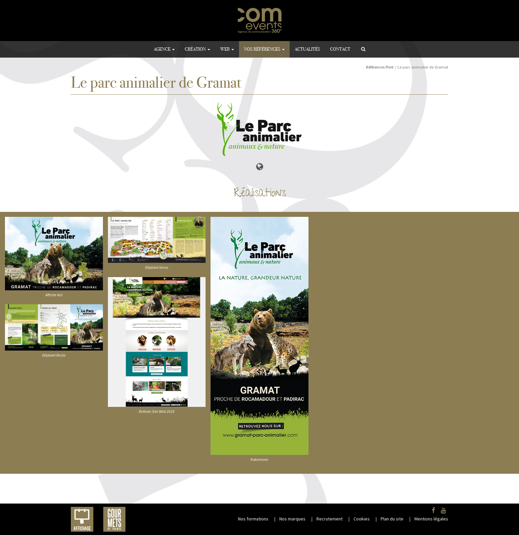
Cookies (362, 519)
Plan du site (392, 519)
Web (227, 49)
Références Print (380, 67)
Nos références (264, 49)
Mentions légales (431, 519)
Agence (164, 49)
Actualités (307, 49)
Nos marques (292, 519)
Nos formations (253, 519)
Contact (340, 49)
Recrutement (329, 519)
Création (197, 49)
